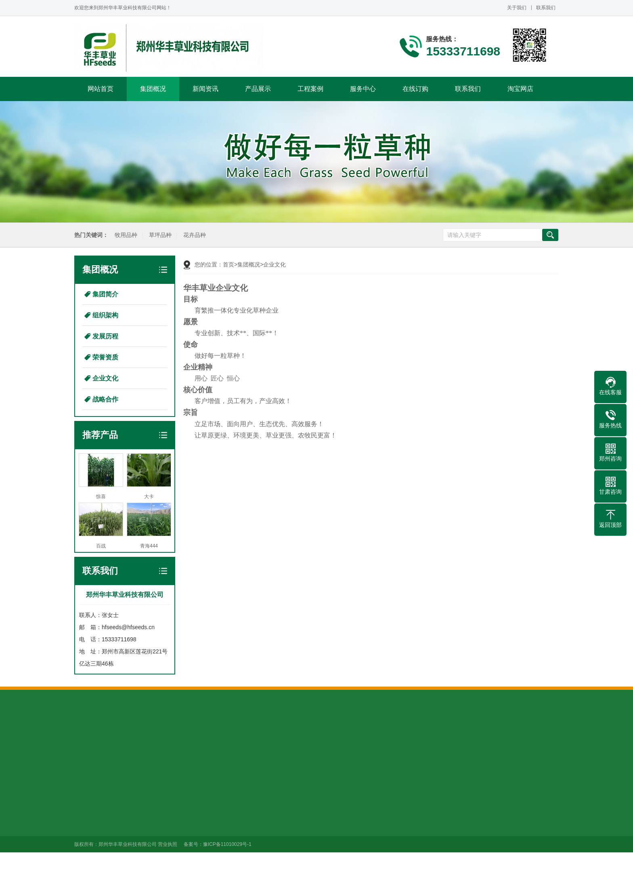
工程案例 (310, 88)
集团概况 (153, 88)
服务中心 (363, 88)
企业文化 (105, 378)
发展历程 (105, 336)
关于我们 (516, 8)
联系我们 (545, 8)
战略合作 (105, 399)
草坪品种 (159, 235)
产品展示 (258, 88)
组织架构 (105, 315)
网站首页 (100, 88)
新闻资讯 (205, 88)
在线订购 (415, 88)
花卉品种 (193, 235)
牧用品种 (124, 235)
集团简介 (105, 294)
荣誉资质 (105, 357)
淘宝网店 (520, 88)
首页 (228, 264)
